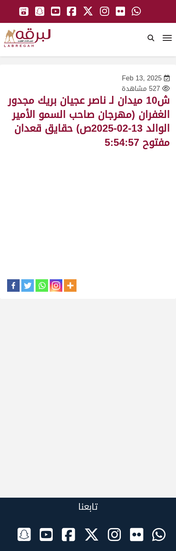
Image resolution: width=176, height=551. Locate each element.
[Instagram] (56, 285)
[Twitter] (27, 285)
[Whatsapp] (42, 285)
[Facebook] (13, 285)
